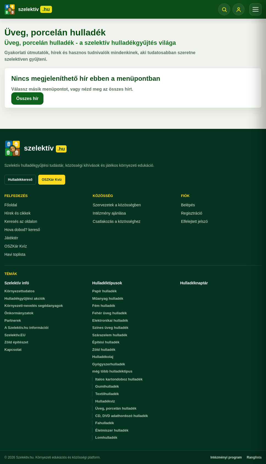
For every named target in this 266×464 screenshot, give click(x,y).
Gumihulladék (107, 386)
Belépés (188, 205)
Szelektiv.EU (14, 335)
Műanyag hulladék (107, 298)
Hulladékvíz (105, 401)
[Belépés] (238, 9)
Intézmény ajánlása (109, 213)
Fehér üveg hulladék (109, 313)
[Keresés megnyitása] (224, 9)
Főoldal (10, 205)
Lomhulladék (106, 437)
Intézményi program (226, 457)
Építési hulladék (105, 342)
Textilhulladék (107, 394)
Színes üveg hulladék (110, 328)
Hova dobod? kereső (22, 229)
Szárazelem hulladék (109, 335)
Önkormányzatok (18, 313)
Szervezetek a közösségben (117, 205)
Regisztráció (191, 213)
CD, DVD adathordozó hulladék (121, 416)
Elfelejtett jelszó (194, 221)
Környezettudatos (19, 291)
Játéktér (11, 238)
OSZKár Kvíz (52, 180)
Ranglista (254, 457)
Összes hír (27, 98)
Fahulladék (104, 423)
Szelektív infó (16, 283)
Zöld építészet (16, 342)
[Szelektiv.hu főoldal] (35, 148)
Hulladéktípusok (107, 283)
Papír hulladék (104, 291)
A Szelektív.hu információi (26, 328)
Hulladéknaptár (194, 283)
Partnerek (12, 320)
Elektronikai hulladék (110, 320)
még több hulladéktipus (112, 371)
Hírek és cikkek (17, 213)
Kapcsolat (12, 350)
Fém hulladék (103, 306)
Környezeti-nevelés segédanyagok (33, 306)
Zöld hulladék (103, 350)
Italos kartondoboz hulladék (118, 379)
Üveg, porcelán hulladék (115, 408)
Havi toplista (14, 254)
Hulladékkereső (20, 180)
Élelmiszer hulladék (111, 430)
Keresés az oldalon (20, 221)
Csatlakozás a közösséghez (117, 221)
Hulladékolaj (102, 357)
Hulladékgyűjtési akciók (24, 298)
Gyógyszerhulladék (108, 364)
